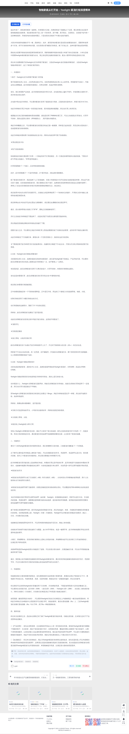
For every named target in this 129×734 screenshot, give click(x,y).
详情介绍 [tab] (16, 24)
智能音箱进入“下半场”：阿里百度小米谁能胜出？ (39, 705)
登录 (117, 3)
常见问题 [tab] (28, 24)
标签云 (49, 721)
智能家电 (35, 662)
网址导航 (49, 723)
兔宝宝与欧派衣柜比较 (16, 704)
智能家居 (28, 662)
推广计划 (68, 721)
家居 (63, 14)
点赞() (86, 666)
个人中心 (49, 719)
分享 (72, 666)
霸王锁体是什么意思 (80, 704)
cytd (14, 666)
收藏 (78, 666)
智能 (37, 702)
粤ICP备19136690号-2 (64, 730)
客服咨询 (68, 719)
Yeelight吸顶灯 (18, 662)
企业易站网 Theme (64, 729)
